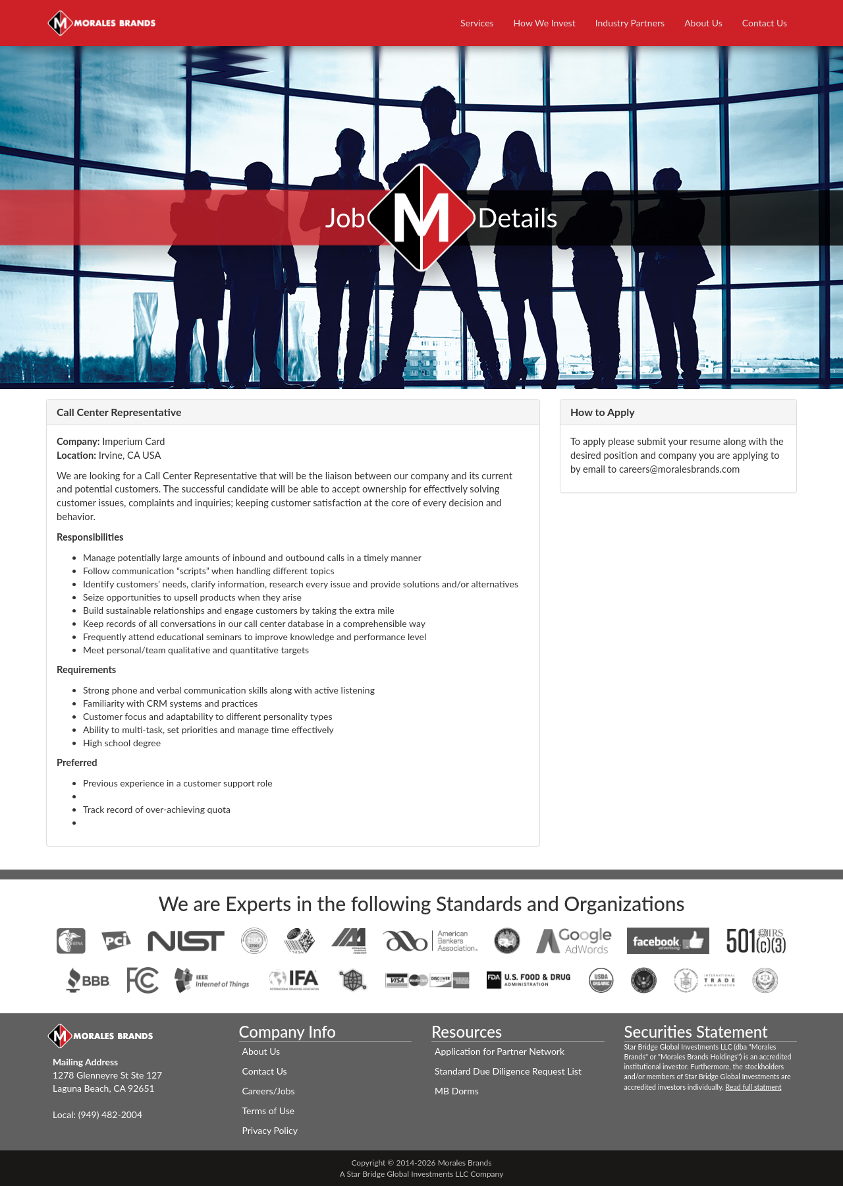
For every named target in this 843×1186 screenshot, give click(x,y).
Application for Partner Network (499, 1051)
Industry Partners (630, 22)
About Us (703, 22)
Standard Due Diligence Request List (508, 1071)
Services (477, 22)
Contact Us (764, 22)
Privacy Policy (270, 1130)
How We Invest (545, 22)
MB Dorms (457, 1090)
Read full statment (754, 1086)
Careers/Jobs (268, 1090)
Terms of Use (268, 1110)
